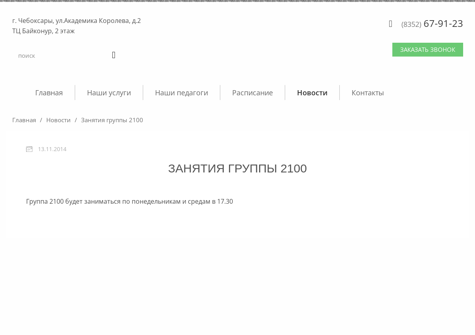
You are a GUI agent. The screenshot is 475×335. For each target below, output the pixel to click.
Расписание (252, 92)
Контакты (368, 92)
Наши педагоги (181, 92)
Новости (312, 92)
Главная (49, 92)
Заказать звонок (427, 49)
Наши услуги (109, 92)
